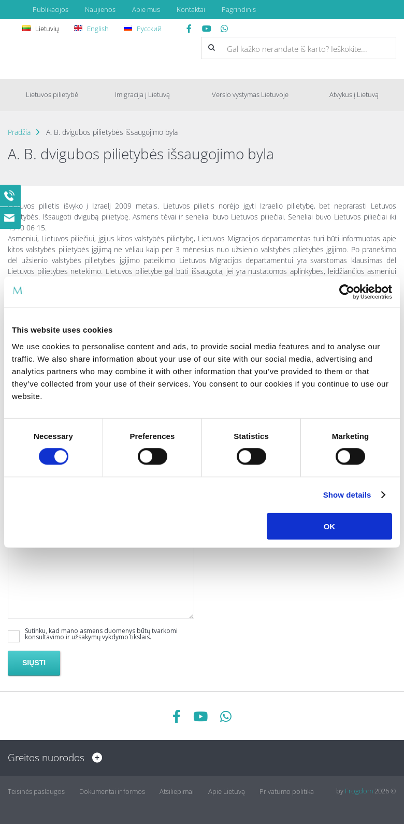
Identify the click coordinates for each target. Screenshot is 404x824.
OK (330, 525)
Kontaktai (191, 9)
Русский (144, 28)
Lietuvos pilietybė (52, 94)
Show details (347, 494)
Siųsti (34, 662)
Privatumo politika (286, 790)
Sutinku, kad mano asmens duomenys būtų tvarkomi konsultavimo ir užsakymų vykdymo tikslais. (101, 634)
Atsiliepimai (177, 790)
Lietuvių (42, 28)
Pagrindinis (239, 9)
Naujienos (100, 9)
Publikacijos (50, 9)
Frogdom (359, 790)
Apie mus (146, 9)
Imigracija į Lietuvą (142, 94)
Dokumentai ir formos (112, 790)
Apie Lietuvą (226, 790)
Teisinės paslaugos (36, 790)
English (93, 28)
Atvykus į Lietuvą (354, 94)
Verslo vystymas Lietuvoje (250, 94)
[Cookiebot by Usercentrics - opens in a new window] (346, 292)
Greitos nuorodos (52, 757)
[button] (211, 48)
